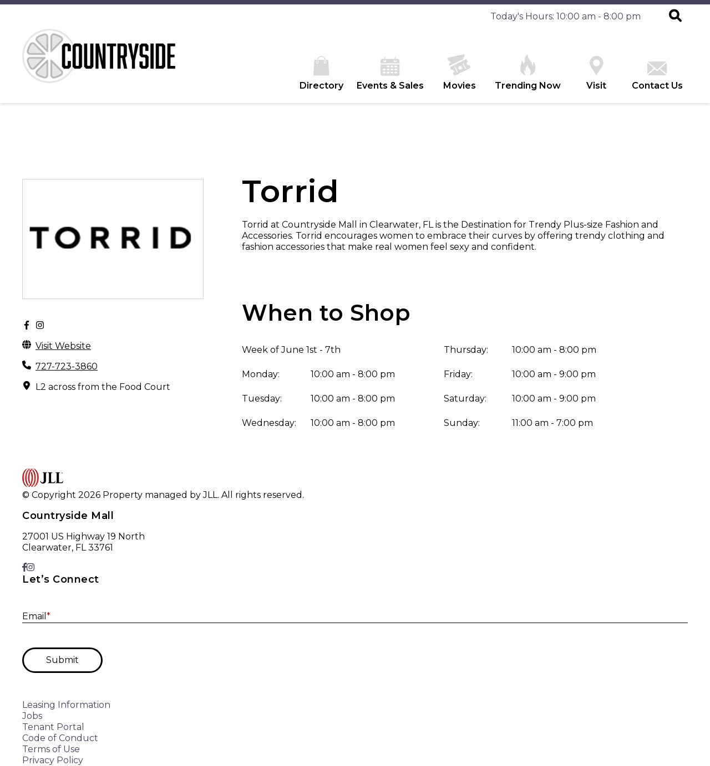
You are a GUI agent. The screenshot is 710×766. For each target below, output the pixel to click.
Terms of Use (51, 749)
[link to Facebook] (24, 567)
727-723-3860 (67, 366)
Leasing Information (66, 705)
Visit (596, 73)
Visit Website (63, 346)
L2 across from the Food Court (103, 387)
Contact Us (657, 76)
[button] (675, 16)
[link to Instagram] (30, 567)
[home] (105, 66)
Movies (459, 72)
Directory (321, 73)
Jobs (32, 716)
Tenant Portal (53, 727)
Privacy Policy (52, 760)
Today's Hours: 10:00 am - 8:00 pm (565, 16)
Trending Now (528, 72)
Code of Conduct (60, 738)
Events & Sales (390, 74)
